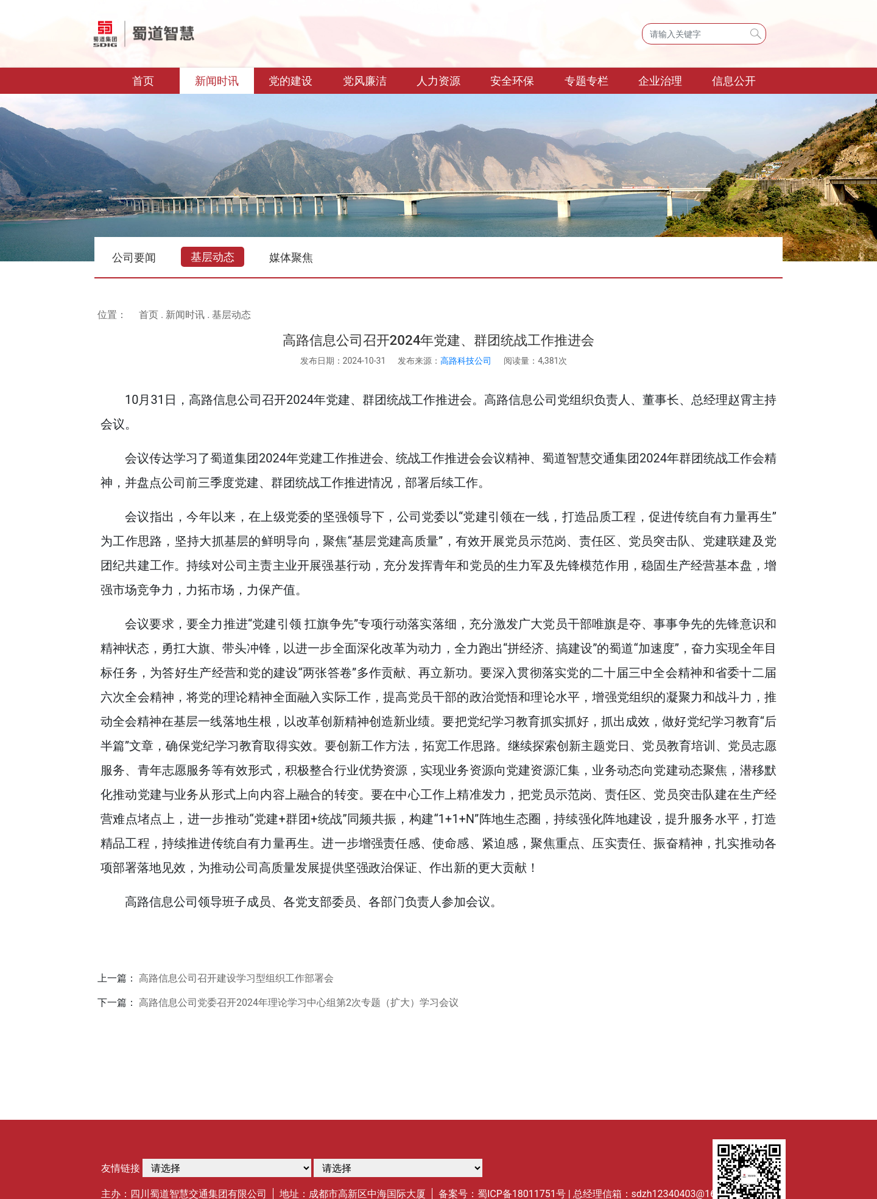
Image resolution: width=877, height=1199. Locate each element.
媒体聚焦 (291, 257)
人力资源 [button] (438, 80)
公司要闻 (134, 257)
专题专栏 (586, 80)
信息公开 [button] (734, 80)
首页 (156, 79)
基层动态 (212, 256)
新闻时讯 (185, 314)
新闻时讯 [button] (217, 80)
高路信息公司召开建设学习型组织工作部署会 (236, 978)
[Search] (704, 33)
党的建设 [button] (290, 80)
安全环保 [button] (512, 80)
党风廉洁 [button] (365, 80)
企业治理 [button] (660, 80)
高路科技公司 (465, 361)
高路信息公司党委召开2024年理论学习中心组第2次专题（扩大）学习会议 (299, 1002)
